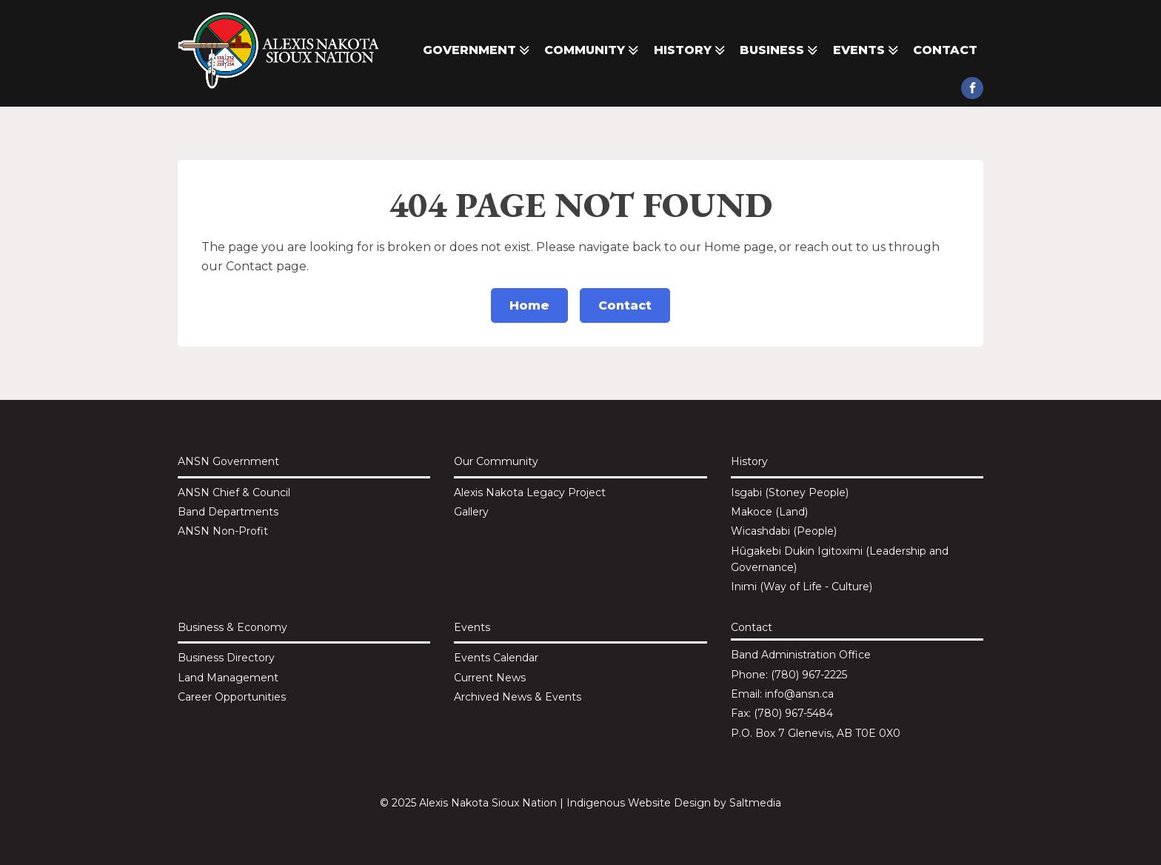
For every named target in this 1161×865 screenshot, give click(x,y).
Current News (490, 677)
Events (867, 50)
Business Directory (226, 657)
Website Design (669, 802)
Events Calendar (496, 657)
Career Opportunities (232, 697)
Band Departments (228, 511)
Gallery (471, 511)
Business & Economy (232, 627)
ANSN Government (228, 461)
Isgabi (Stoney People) (790, 492)
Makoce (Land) (769, 511)
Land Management (228, 677)
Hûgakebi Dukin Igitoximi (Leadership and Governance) (839, 559)
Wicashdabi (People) (784, 531)
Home (529, 305)
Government (477, 50)
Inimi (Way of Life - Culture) (801, 586)
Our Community (496, 461)
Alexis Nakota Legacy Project (530, 492)
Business (780, 50)
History (691, 50)
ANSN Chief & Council (234, 492)
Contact (945, 50)
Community (592, 50)
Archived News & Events (517, 697)
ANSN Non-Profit (223, 531)
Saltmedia (755, 802)
